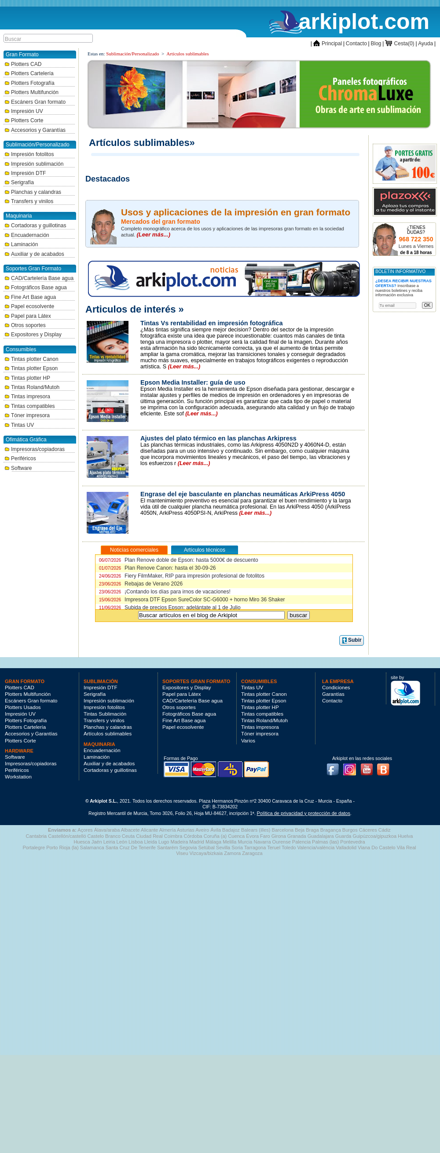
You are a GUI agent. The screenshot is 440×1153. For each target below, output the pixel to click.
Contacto (356, 43)
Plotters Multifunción (31, 92)
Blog (376, 43)
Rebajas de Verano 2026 (141, 584)
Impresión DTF (25, 173)
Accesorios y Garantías (35, 130)
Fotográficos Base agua (35, 287)
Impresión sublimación (33, 164)
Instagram (352, 766)
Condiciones (336, 687)
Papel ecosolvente (29, 306)
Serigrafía (19, 182)
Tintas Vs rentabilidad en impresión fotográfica (211, 323)
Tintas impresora (27, 396)
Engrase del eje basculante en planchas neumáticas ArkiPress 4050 (242, 494)
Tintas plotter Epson (31, 368)
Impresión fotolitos (29, 154)
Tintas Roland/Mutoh (31, 387)
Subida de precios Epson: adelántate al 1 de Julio (170, 607)
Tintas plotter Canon (31, 359)
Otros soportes (25, 325)
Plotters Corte (23, 120)
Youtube (369, 766)
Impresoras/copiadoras (34, 449)
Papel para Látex (27, 316)
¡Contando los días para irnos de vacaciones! (165, 592)
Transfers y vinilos (28, 201)
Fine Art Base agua (30, 297)
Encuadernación (26, 235)
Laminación (21, 244)
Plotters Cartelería (29, 73)
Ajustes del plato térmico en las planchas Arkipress (218, 438)
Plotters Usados (23, 707)
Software (18, 468)
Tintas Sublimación (105, 714)
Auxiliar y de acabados (34, 254)
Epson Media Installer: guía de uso (193, 382)
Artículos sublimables (187, 53)
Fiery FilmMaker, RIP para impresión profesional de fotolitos (181, 576)
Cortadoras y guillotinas (35, 225)
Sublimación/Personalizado (132, 53)
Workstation (18, 776)
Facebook (335, 766)
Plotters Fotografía (29, 83)
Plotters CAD (22, 64)
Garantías (333, 694)
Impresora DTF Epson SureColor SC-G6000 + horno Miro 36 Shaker (192, 600)
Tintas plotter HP (27, 378)
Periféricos (20, 458)
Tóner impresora (27, 415)
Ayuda (425, 43)
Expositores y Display (33, 334)
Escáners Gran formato (35, 102)
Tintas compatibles (29, 406)
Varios (248, 740)
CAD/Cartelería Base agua (38, 278)
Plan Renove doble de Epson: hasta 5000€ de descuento (178, 560)
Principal (327, 43)
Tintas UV (19, 425)
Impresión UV (23, 111)
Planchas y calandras (32, 192)
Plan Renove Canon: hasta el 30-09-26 (157, 568)
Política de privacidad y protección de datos (303, 813)
